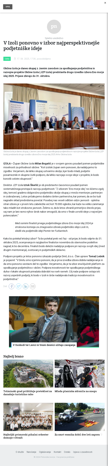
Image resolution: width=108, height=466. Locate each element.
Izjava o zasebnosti (82, 452)
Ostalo (67, 452)
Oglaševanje (45, 452)
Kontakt (57, 452)
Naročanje (31, 452)
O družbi (20, 452)
